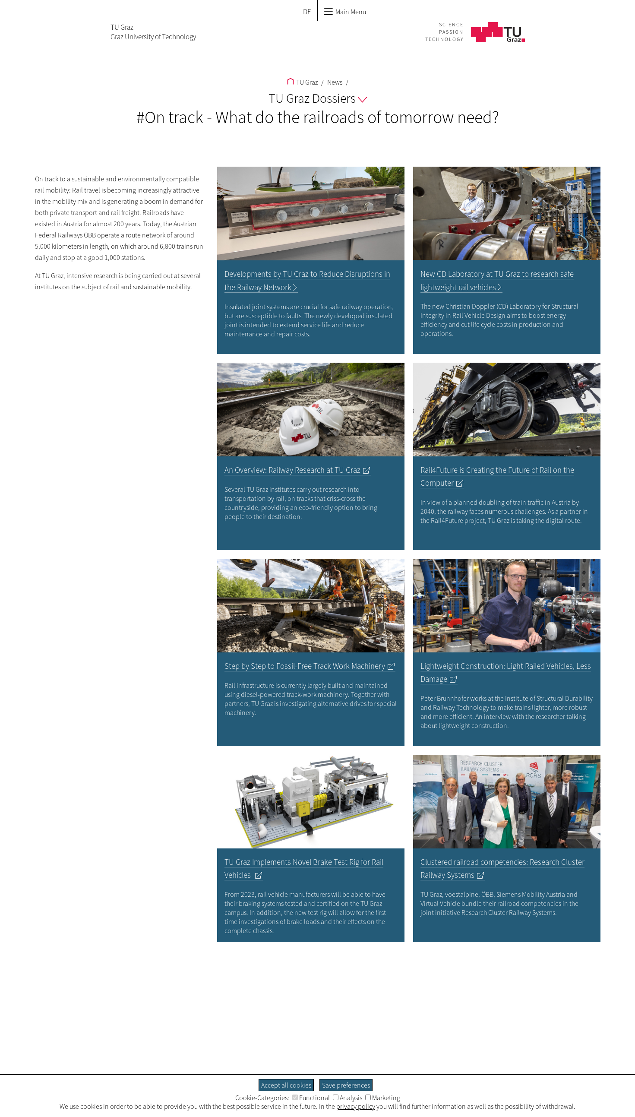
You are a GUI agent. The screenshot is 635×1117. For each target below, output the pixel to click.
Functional (311, 1097)
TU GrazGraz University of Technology (153, 31)
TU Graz (302, 82)
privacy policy (355, 1106)
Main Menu (345, 11)
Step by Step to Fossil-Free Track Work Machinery (304, 666)
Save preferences (346, 1085)
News (334, 82)
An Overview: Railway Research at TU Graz (292, 470)
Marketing (382, 1097)
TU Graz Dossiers (318, 98)
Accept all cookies (286, 1085)
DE (307, 11)
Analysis (347, 1097)
